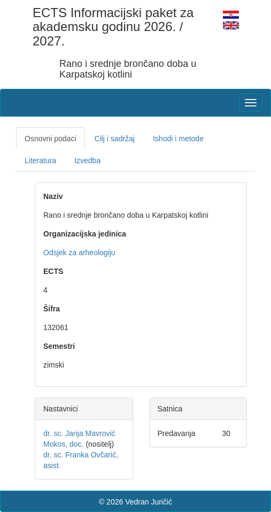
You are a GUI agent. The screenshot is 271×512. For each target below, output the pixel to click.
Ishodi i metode (178, 138)
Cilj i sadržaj (115, 138)
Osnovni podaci (50, 138)
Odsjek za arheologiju (79, 252)
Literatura (40, 160)
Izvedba (87, 160)
